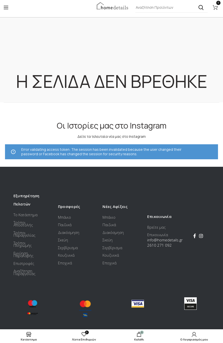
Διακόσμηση (68, 232)
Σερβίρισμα (68, 247)
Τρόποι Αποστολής (23, 224)
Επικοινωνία (157, 234)
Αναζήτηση (201, 7)
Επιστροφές (24, 263)
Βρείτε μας (156, 227)
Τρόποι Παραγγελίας (25, 234)
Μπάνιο (64, 217)
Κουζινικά (66, 255)
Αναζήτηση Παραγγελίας (25, 272)
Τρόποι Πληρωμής (23, 244)
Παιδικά (65, 224)
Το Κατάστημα (26, 214)
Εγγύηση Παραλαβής (24, 254)
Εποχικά (65, 262)
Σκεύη (63, 239)
